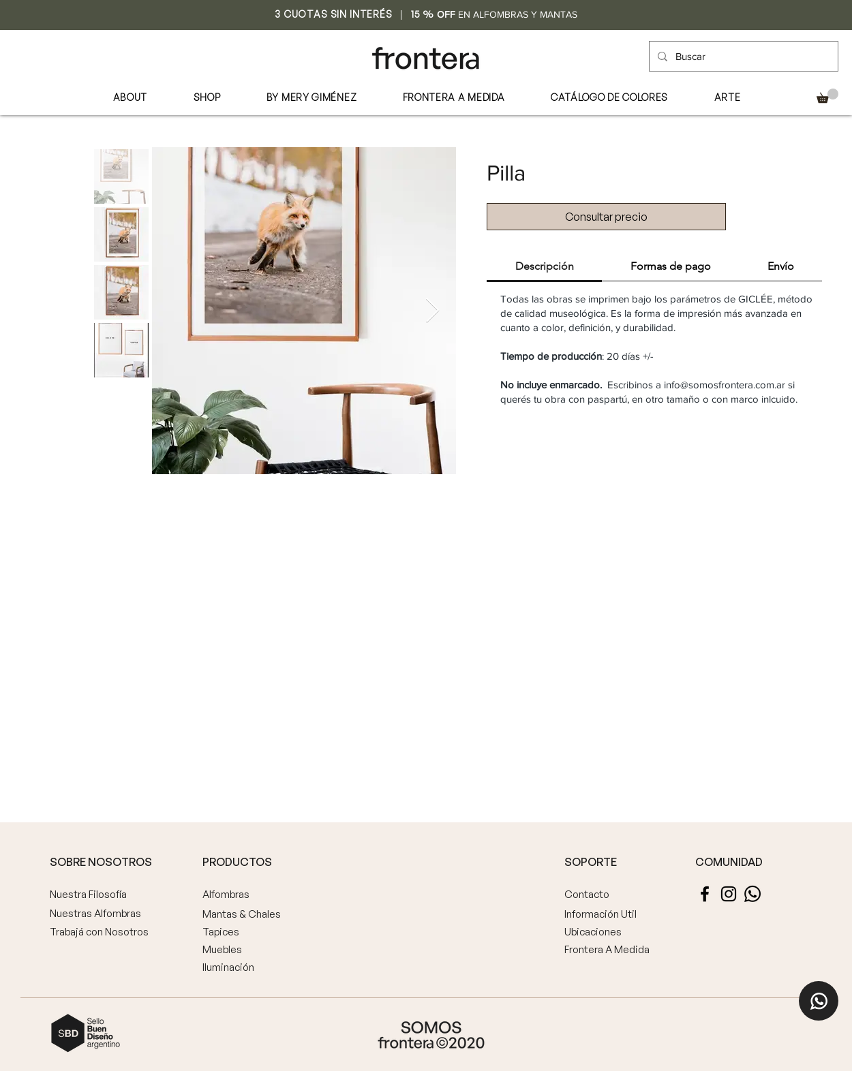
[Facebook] (705, 894)
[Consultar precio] (606, 216)
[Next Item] (432, 311)
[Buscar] (742, 56)
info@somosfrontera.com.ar (724, 384)
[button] (827, 96)
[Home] (818, 1001)
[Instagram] (728, 894)
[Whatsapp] (752, 894)
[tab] (544, 267)
